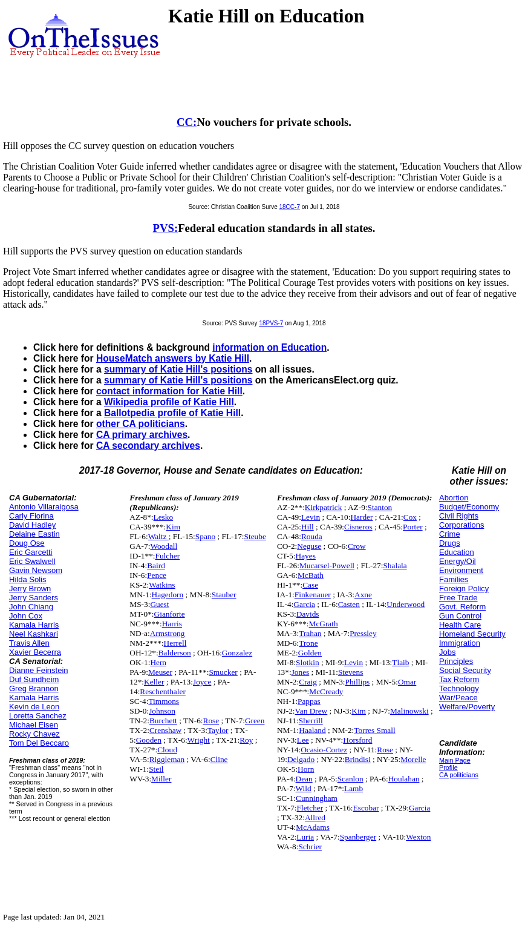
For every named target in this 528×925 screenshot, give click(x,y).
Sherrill (311, 720)
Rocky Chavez (34, 733)
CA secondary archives (148, 445)
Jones (301, 672)
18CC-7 (289, 207)
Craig (308, 681)
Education (456, 552)
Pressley (363, 633)
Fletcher (310, 807)
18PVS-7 (271, 323)
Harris (172, 623)
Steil (156, 769)
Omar (407, 681)
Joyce (202, 681)
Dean (304, 778)
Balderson (174, 652)
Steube (255, 536)
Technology (459, 688)
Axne (363, 594)
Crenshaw (165, 730)
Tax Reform (459, 679)
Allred (315, 817)
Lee (303, 739)
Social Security (465, 670)
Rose (211, 720)
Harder (361, 517)
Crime (449, 534)
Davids (307, 613)
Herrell (175, 643)
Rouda (311, 536)
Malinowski (409, 710)
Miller (161, 778)
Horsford (357, 739)
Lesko (164, 517)
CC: (187, 122)
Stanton (380, 507)
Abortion (453, 497)
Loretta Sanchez (38, 715)
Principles (456, 661)
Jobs (447, 652)
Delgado (301, 759)
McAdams (313, 827)
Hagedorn (168, 594)
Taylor (218, 730)
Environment (461, 570)
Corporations (461, 524)
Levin (310, 517)
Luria (305, 836)
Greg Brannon (34, 688)
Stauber (224, 594)
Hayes (306, 555)
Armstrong (167, 633)
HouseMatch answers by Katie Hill (172, 358)
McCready (326, 691)
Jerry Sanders (33, 597)
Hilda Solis (27, 579)
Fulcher (167, 555)
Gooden (148, 739)
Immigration (459, 643)
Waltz (158, 536)
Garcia (304, 604)
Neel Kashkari (33, 633)
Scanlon (350, 778)
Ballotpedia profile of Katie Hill (172, 413)
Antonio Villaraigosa (44, 506)
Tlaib (400, 662)
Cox (410, 517)
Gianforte (169, 613)
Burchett (163, 720)
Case (310, 584)
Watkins (162, 584)
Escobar (366, 807)
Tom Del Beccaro (39, 743)
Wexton (418, 836)
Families (453, 579)
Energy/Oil (457, 561)
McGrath (323, 623)
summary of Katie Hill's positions (178, 369)
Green (255, 720)
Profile (448, 767)
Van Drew (311, 710)
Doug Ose (27, 543)
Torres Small (374, 730)
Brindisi (358, 759)
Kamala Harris (34, 624)
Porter (413, 526)
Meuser (160, 672)
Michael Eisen (33, 724)
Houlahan (404, 778)
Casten (349, 604)
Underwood (405, 604)
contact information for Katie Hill (169, 391)
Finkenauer (313, 594)
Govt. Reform (462, 606)
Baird (156, 565)
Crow (357, 546)
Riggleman (167, 759)
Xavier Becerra (35, 652)
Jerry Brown (30, 588)
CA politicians (458, 774)
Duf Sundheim (34, 679)
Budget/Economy (469, 506)
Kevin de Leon (34, 706)
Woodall (163, 546)
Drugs (449, 543)
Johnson (162, 710)
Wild (303, 788)
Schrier (310, 846)
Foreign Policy (464, 588)
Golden (310, 652)
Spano (205, 536)
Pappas (309, 701)
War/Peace (458, 697)
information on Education (269, 347)
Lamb (353, 788)
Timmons (163, 701)
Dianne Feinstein (38, 670)
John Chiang (31, 606)
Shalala (394, 565)
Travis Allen (29, 643)
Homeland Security (472, 633)
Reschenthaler (163, 691)
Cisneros (358, 526)
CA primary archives (141, 434)
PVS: (165, 228)
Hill (307, 526)
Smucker (223, 672)
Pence (156, 575)
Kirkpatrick (323, 507)
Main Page (455, 760)
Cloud (167, 749)
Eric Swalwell (32, 561)
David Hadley (32, 524)
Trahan (310, 633)
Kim (173, 526)
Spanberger (358, 836)
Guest (159, 604)
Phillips (357, 681)
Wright (198, 739)
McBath (311, 575)
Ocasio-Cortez (324, 749)
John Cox (25, 615)
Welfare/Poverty (467, 706)
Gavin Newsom (35, 570)
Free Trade (458, 597)
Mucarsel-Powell (326, 565)
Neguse (309, 546)
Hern (158, 662)
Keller (154, 681)
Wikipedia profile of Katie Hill (169, 402)
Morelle (413, 759)
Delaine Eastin (34, 534)
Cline (219, 759)
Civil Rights (458, 515)
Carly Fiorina (31, 515)
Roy (246, 739)
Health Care (460, 624)
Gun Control (460, 615)
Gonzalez (237, 652)
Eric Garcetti (31, 552)
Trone (308, 643)
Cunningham (316, 798)
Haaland (312, 730)
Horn (306, 769)
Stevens (350, 672)
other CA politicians (140, 424)
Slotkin (307, 662)
